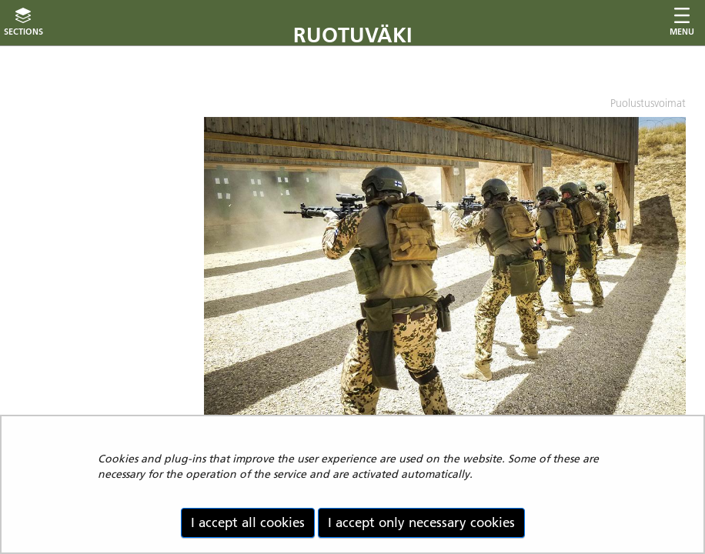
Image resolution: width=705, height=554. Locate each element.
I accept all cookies (248, 522)
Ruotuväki (353, 35)
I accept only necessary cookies (421, 522)
